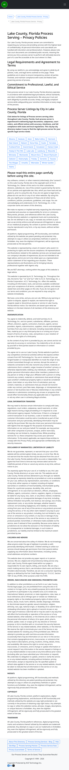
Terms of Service (33, 750)
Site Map (12, 746)
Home (10, 17)
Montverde (23, 155)
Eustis (43, 143)
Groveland (40, 147)
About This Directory (17, 742)
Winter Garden (48, 163)
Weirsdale (35, 163)
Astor (30, 139)
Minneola (12, 155)
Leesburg (41, 151)
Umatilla (24, 163)
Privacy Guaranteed (16, 750)
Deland (24, 143)
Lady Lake (30, 151)
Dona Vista (34, 143)
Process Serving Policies (28, 746)
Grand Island (28, 147)
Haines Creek (53, 147)
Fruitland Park (14, 147)
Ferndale (52, 143)
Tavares (53, 159)
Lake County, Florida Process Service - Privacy (32, 17)
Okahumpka (23, 159)
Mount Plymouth (50, 155)
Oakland (12, 159)
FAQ (57, 742)
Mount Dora (36, 155)
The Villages (13, 163)
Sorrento (43, 159)
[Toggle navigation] (65, 4)
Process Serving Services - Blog (40, 742)
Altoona (12, 139)
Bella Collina (40, 139)
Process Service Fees (49, 746)
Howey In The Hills (16, 151)
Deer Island (13, 143)
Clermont (51, 139)
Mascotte (51, 151)
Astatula (21, 139)
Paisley (34, 159)
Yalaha (11, 167)
